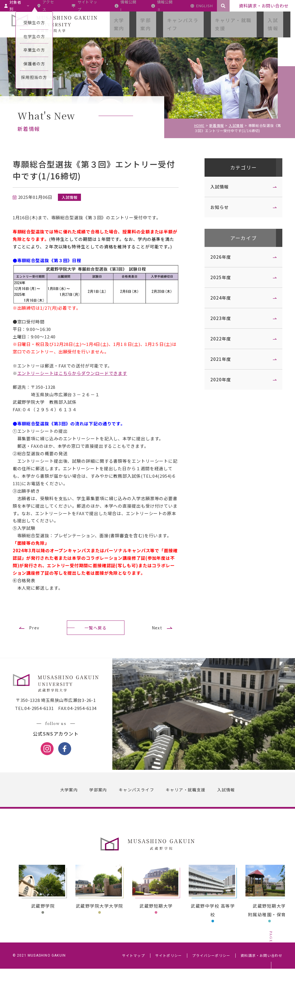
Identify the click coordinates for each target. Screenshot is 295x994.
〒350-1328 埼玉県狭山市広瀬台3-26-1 (60, 727)
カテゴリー (238, 168)
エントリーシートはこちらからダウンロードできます (77, 378)
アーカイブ (239, 240)
